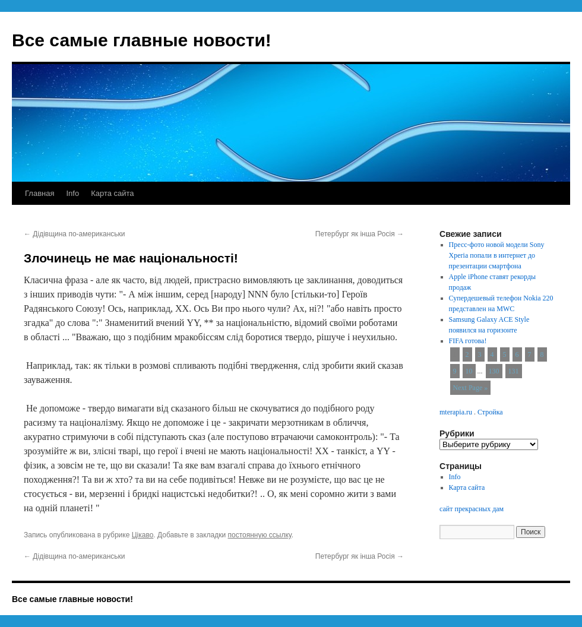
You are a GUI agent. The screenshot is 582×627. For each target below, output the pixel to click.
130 (494, 371)
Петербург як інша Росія (359, 234)
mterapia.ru (455, 412)
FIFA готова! (468, 341)
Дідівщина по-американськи (74, 234)
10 (469, 371)
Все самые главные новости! (141, 40)
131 (513, 371)
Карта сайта (112, 193)
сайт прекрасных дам (471, 509)
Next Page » (470, 388)
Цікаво (143, 535)
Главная (39, 193)
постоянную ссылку (260, 535)
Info (72, 193)
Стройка (490, 412)
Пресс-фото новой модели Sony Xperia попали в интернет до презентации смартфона (497, 255)
